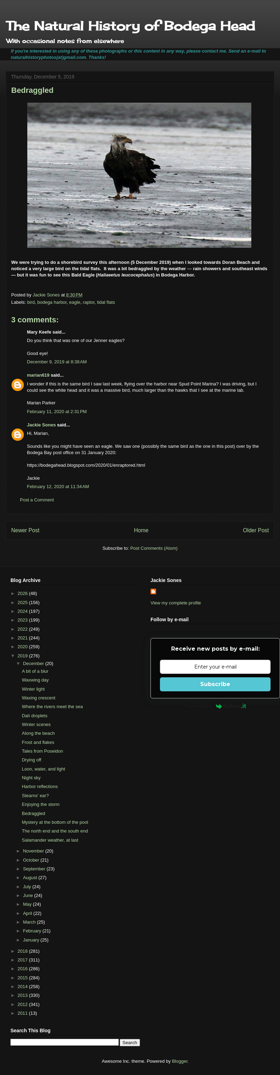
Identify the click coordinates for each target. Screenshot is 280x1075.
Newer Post (25, 530)
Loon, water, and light (43, 769)
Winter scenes (36, 724)
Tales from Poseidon (42, 751)
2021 (23, 638)
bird (31, 302)
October (32, 860)
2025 (23, 602)
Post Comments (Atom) (153, 548)
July (28, 886)
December (34, 663)
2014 (23, 986)
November (34, 851)
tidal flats (106, 302)
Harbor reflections (40, 786)
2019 (23, 655)
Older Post (256, 530)
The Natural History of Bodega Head (130, 26)
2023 (23, 620)
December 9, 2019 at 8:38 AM (57, 361)
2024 (23, 611)
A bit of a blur (35, 671)
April (28, 913)
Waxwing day (35, 680)
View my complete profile (175, 602)
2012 (23, 1004)
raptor (88, 302)
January (32, 940)
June (28, 895)
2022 (23, 629)
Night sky (31, 777)
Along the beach (38, 733)
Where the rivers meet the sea (52, 706)
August (30, 877)
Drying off (31, 759)
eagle (74, 302)
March (30, 922)
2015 (23, 977)
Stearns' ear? (35, 795)
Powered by (215, 706)
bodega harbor (51, 302)
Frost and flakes (38, 742)
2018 (23, 951)
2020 (23, 646)
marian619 (38, 375)
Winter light (33, 689)
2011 (23, 1013)
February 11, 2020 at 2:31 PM (57, 411)
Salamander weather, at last (50, 840)
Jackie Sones (41, 424)
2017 (23, 960)
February (33, 930)
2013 (23, 995)
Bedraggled (33, 813)
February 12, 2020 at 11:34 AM (58, 486)
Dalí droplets (34, 715)
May (28, 904)
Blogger (179, 1061)
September (35, 868)
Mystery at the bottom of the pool (55, 822)
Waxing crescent (38, 697)
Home (141, 530)
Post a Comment (37, 499)
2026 (23, 593)
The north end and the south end (55, 831)
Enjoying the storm (40, 804)
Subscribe (215, 684)
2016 (23, 968)
